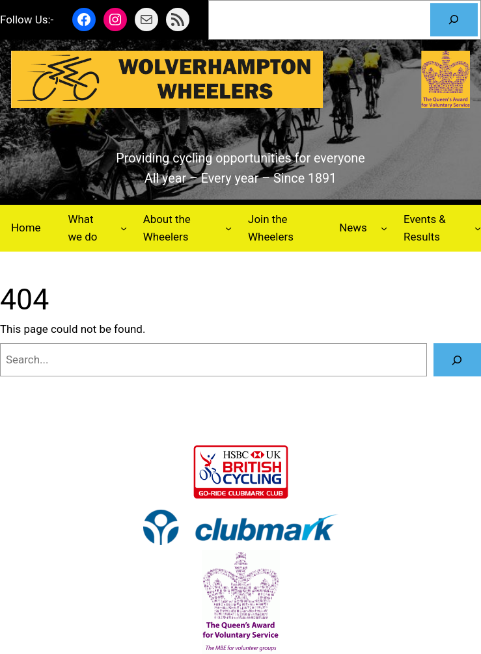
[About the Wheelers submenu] (228, 228)
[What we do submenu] (123, 228)
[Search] (454, 19)
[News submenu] (384, 228)
